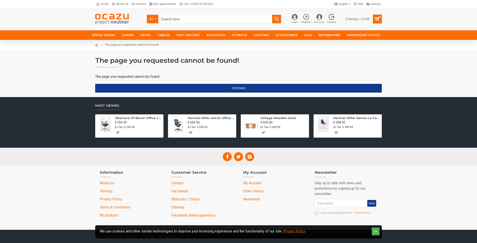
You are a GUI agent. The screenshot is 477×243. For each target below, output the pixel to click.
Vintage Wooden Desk (278, 118)
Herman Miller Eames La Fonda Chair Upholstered (356, 118)
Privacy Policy (294, 231)
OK (376, 231)
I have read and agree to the (343, 213)
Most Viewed (107, 106)
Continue (238, 88)
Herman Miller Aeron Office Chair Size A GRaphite (211, 118)
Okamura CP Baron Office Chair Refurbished (138, 118)
